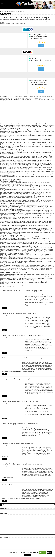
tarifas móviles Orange (15, 241)
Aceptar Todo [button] (42, 552)
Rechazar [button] (49, 552)
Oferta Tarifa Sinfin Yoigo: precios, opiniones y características (22, 464)
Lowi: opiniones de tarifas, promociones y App (17, 379)
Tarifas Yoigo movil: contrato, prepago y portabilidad (19, 313)
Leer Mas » (5, 307)
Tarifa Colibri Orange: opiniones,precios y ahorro (18, 443)
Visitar (41, 45)
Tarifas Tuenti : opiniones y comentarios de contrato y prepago (22, 358)
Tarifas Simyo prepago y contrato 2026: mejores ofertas (20, 424)
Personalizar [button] (27, 555)
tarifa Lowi (45, 134)
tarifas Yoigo (47, 155)
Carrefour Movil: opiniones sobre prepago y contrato (19, 485)
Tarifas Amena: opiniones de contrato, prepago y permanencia (22, 335)
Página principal (5, 11)
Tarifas (13, 11)
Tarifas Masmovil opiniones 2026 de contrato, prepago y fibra (22, 291)
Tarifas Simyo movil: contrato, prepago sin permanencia (20, 401)
